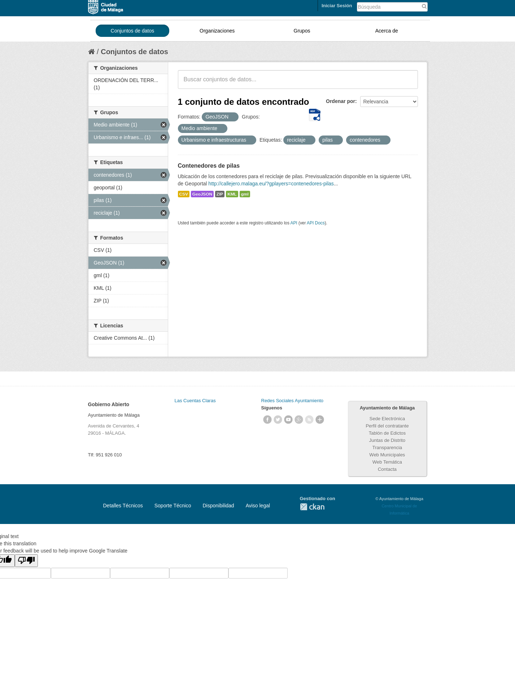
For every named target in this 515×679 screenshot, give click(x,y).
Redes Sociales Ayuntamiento (292, 400)
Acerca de (386, 31)
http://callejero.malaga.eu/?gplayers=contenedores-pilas (271, 183)
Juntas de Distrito (387, 440)
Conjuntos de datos (132, 31)
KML (232, 194)
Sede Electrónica (387, 418)
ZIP (220, 194)
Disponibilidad (218, 505)
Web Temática (387, 462)
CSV (183, 194)
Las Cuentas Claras (195, 400)
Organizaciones (217, 31)
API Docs (316, 222)
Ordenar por (340, 101)
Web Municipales (387, 454)
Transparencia (387, 447)
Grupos (302, 31)
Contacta (387, 469)
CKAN (312, 507)
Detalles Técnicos (123, 505)
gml (245, 194)
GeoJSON (202, 194)
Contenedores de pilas (209, 166)
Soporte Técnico (172, 505)
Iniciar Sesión (337, 5)
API (293, 222)
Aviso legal (258, 505)
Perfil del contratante (387, 426)
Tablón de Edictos (387, 433)
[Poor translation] (26, 560)
